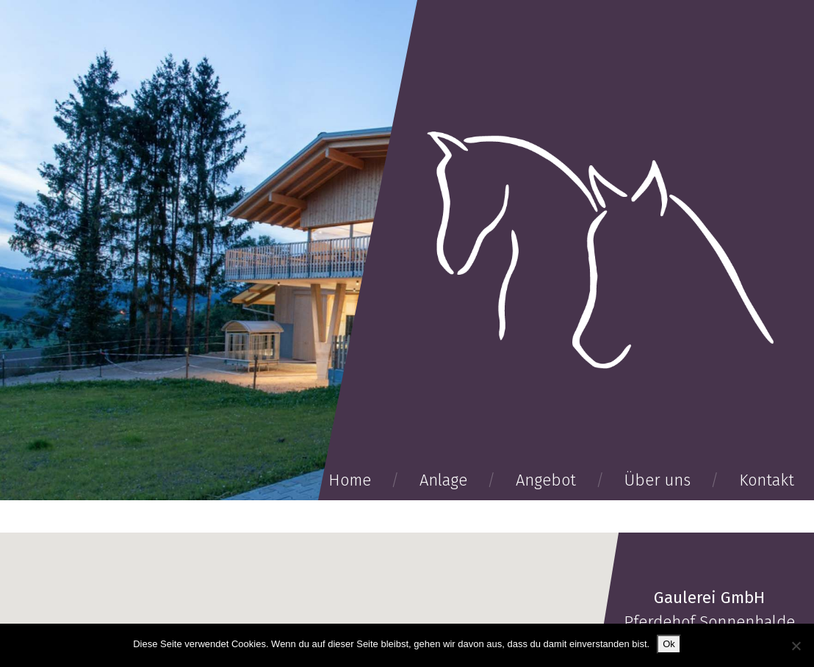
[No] (795, 645)
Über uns (657, 480)
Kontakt (766, 480)
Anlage (443, 480)
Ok (669, 643)
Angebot (546, 480)
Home (349, 480)
